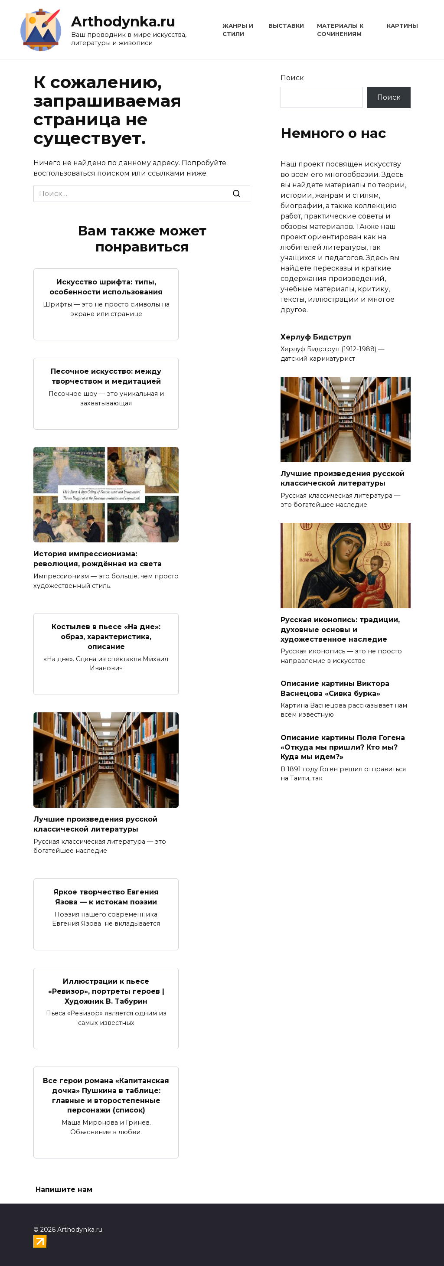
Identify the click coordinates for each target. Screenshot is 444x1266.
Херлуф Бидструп (316, 337)
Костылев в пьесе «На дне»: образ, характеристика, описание (106, 635)
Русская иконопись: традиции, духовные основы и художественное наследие (340, 629)
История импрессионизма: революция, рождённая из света (97, 558)
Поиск (292, 78)
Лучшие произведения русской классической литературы (95, 822)
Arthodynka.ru (123, 21)
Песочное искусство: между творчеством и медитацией (106, 376)
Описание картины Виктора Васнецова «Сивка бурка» (335, 688)
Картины (402, 26)
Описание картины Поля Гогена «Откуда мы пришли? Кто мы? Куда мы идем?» (343, 747)
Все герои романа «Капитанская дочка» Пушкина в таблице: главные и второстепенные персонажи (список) (106, 1091)
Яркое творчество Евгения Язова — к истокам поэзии (106, 895)
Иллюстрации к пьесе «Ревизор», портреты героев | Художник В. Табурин (106, 988)
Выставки (286, 26)
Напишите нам (64, 1185)
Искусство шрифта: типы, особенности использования (106, 287)
